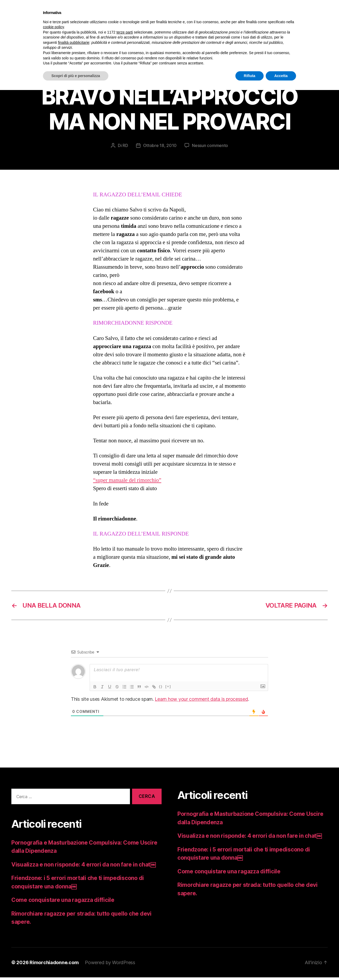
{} (161, 689)
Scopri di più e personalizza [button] (75, 76)
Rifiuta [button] (249, 76)
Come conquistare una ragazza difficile (62, 902)
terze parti (125, 32)
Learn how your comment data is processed (201, 701)
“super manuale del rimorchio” (127, 482)
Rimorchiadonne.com (54, 965)
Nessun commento (210, 148)
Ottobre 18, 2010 (160, 148)
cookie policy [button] (53, 27)
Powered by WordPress (110, 965)
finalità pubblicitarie (73, 42)
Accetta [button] (281, 76)
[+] (168, 689)
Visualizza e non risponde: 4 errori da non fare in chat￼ (83, 867)
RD (125, 148)
